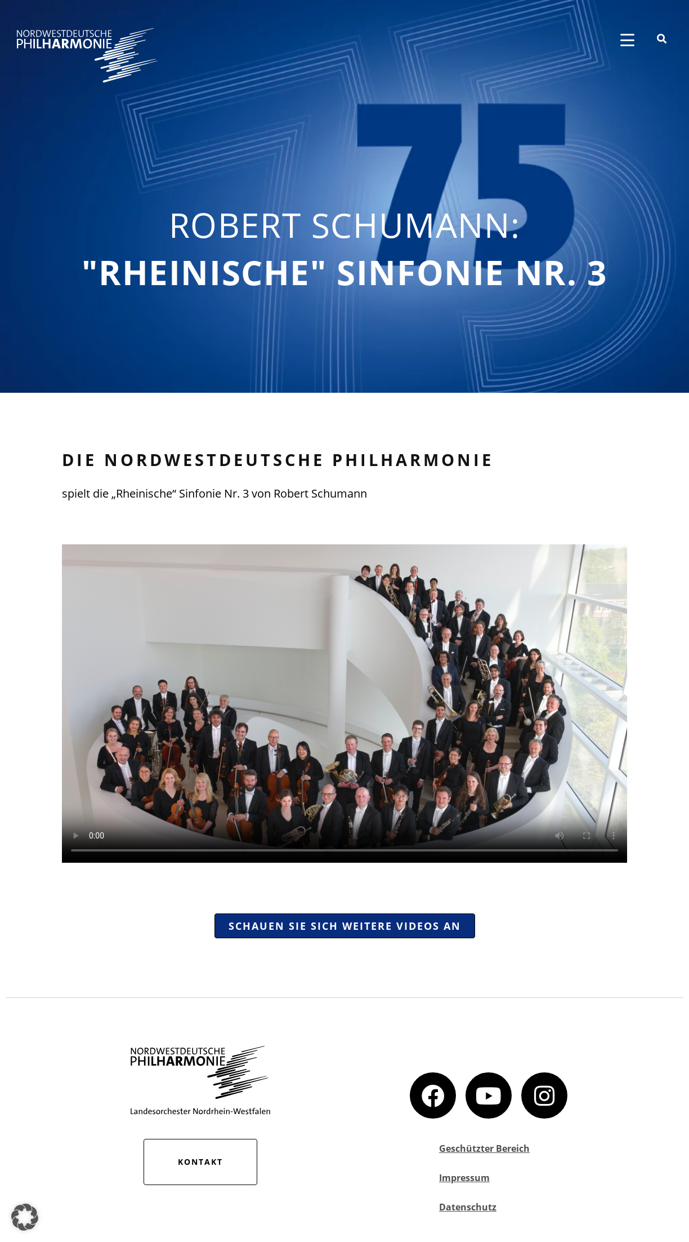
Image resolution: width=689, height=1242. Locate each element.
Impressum (464, 1178)
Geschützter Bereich (484, 1148)
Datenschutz (467, 1207)
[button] (25, 1217)
